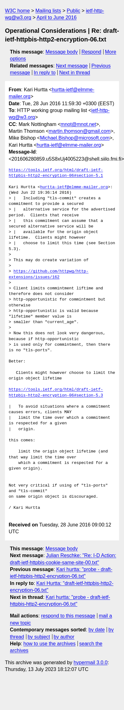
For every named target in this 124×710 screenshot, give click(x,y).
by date (96, 629)
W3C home (17, 10)
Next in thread (74, 72)
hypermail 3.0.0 (90, 662)
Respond (91, 51)
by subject (39, 636)
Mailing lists (48, 10)
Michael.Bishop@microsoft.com (74, 138)
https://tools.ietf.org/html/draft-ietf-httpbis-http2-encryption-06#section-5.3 (56, 392)
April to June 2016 (57, 17)
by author (64, 636)
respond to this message (68, 615)
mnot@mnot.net (78, 124)
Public (73, 10)
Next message (72, 65)
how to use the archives (50, 643)
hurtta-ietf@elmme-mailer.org (69, 145)
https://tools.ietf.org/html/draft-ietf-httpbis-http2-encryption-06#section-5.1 (56, 173)
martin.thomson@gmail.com (79, 131)
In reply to (44, 72)
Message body (62, 51)
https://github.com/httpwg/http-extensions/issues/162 (48, 274)
